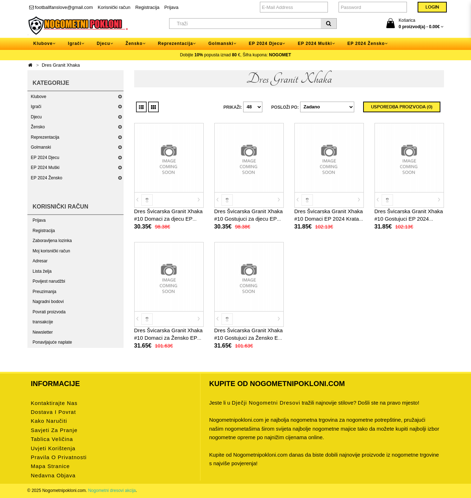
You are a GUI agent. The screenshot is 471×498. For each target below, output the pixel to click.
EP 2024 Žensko (47, 177)
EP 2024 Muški (45, 167)
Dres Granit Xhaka (61, 65)
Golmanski (41, 147)
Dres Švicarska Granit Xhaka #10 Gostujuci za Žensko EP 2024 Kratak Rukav (248, 337)
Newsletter (43, 332)
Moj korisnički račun (51, 250)
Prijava (171, 7)
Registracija (147, 7)
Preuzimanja (45, 291)
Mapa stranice (50, 466)
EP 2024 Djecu (45, 157)
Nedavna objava (53, 475)
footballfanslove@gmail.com (61, 7)
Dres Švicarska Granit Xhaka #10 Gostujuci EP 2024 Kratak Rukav (409, 218)
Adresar (40, 260)
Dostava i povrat (53, 412)
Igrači (36, 106)
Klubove (38, 96)
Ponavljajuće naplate (52, 342)
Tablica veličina (52, 439)
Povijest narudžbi (49, 281)
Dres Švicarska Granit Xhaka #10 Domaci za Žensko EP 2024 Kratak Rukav (168, 337)
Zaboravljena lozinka (52, 240)
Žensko (38, 126)
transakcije (43, 321)
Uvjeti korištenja (53, 448)
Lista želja (42, 271)
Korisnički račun (114, 7)
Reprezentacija (45, 137)
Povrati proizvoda (49, 311)
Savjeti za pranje (54, 430)
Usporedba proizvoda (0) (402, 107)
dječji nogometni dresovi (266, 403)
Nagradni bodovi (48, 301)
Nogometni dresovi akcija (112, 490)
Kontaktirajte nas (54, 403)
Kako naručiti (49, 421)
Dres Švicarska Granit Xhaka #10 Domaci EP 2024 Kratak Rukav (328, 218)
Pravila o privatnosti (59, 457)
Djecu (36, 116)
